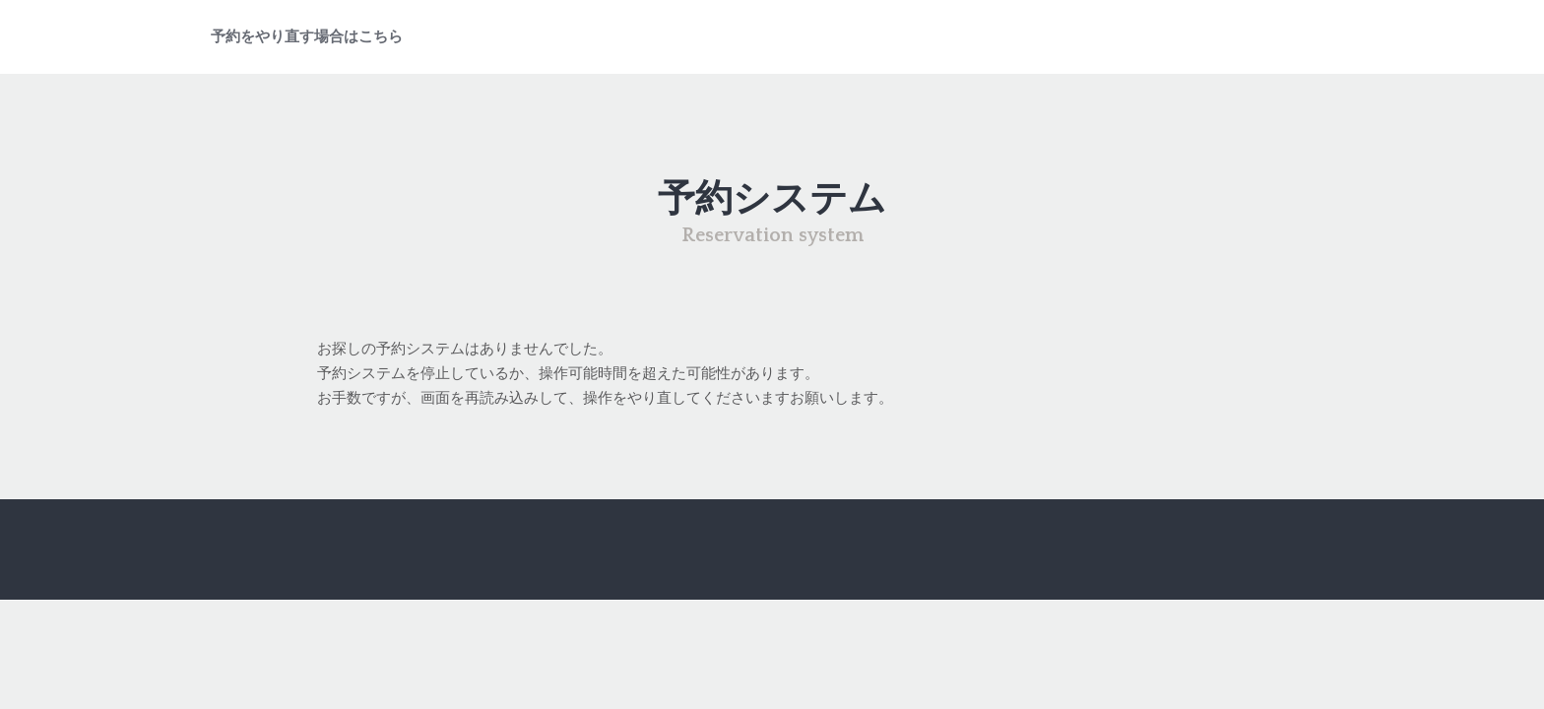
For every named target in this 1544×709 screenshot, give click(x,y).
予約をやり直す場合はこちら (307, 37)
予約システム (772, 200)
